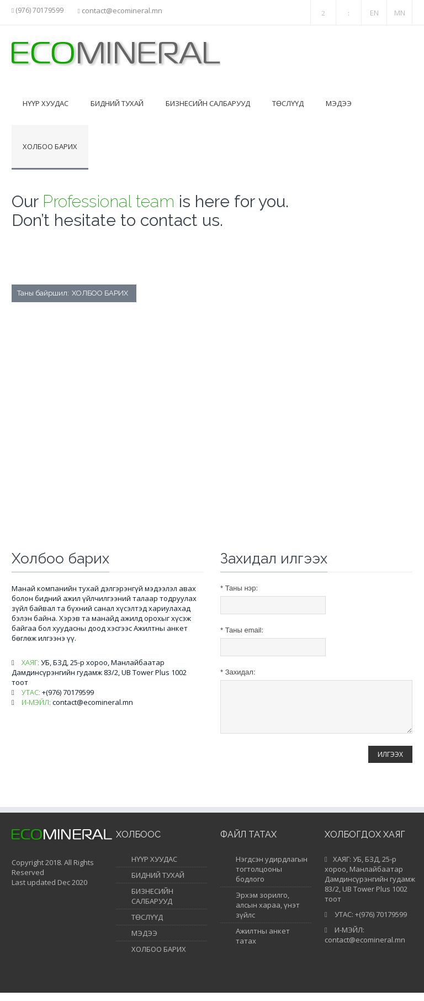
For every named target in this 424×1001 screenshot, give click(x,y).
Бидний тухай (117, 103)
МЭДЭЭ (144, 941)
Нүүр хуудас (45, 103)
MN (399, 13)
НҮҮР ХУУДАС (154, 867)
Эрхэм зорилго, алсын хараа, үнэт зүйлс (268, 913)
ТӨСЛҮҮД (147, 925)
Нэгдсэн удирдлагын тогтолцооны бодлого (272, 877)
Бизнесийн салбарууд (208, 103)
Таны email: (241, 630)
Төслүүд (288, 103)
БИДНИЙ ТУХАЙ (157, 883)
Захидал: (238, 672)
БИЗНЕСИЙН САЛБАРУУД (152, 904)
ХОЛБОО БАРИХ (158, 957)
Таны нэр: (239, 588)
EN (374, 13)
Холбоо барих (50, 146)
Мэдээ (339, 103)
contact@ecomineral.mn (122, 10)
